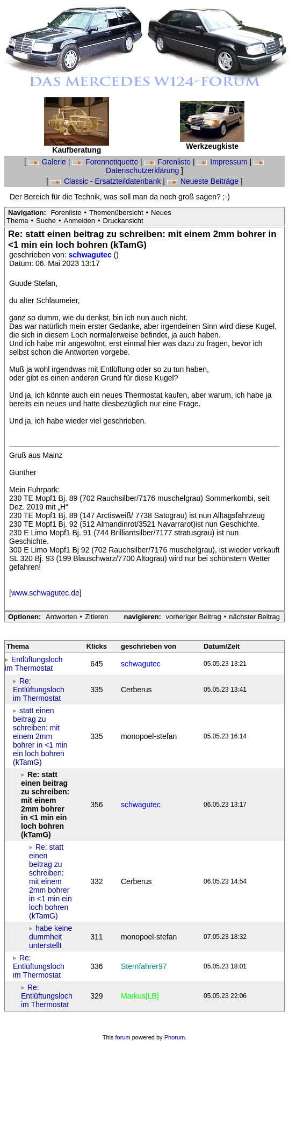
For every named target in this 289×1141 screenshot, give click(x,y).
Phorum (174, 1037)
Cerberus (136, 689)
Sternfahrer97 (144, 966)
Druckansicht (123, 221)
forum (123, 1037)
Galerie (48, 161)
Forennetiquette (106, 161)
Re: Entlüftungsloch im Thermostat (38, 689)
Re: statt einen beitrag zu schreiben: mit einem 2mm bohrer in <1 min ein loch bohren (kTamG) (50, 881)
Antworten (61, 617)
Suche (46, 221)
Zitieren (96, 617)
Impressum (223, 161)
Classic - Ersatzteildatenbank (106, 181)
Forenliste (168, 161)
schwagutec (91, 254)
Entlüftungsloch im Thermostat (34, 663)
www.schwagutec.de (45, 593)
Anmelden (79, 221)
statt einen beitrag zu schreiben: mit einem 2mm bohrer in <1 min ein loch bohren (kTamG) (40, 736)
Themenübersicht (116, 213)
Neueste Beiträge (204, 181)
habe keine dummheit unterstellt (50, 937)
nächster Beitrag (254, 617)
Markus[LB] (140, 996)
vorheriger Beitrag (193, 617)
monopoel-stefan (149, 736)
